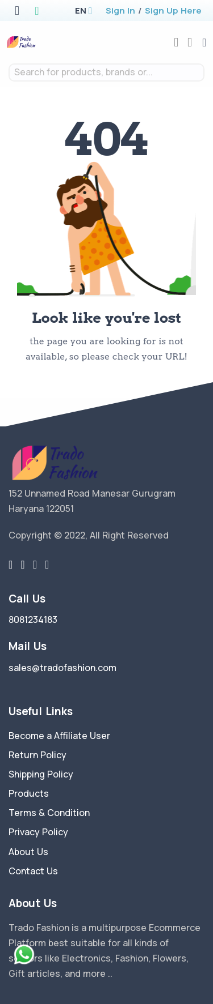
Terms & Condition (49, 812)
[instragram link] (35, 564)
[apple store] (17, 12)
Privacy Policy (38, 832)
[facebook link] (22, 564)
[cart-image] (189, 42)
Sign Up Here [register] (173, 10)
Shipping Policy (41, 774)
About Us (28, 851)
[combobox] (106, 72)
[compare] (176, 42)
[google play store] (37, 12)
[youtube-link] (47, 564)
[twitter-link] (10, 564)
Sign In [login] (120, 10)
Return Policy (37, 755)
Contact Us (33, 871)
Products (29, 793)
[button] (80, 10)
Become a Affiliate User (59, 735)
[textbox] (106, 72)
